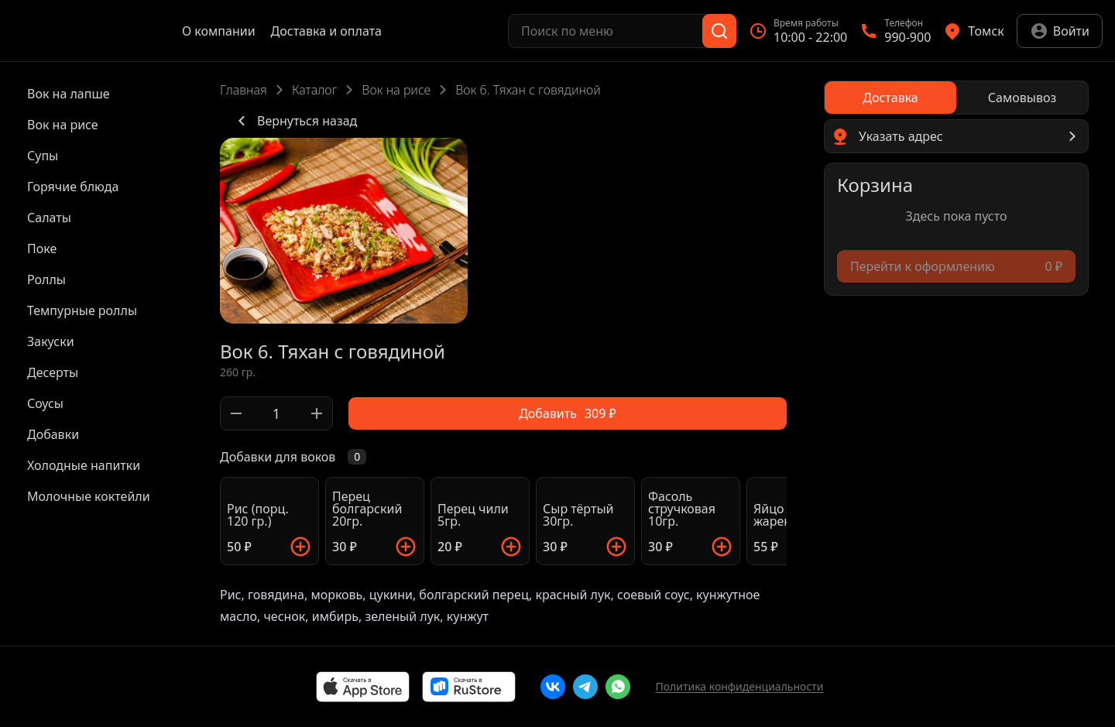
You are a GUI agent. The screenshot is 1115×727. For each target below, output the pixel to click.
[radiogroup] (956, 98)
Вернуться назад (294, 120)
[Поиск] (719, 31)
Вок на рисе (396, 90)
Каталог (314, 90)
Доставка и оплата (326, 31)
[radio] (890, 97)
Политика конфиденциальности (739, 686)
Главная (243, 90)
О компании (219, 31)
